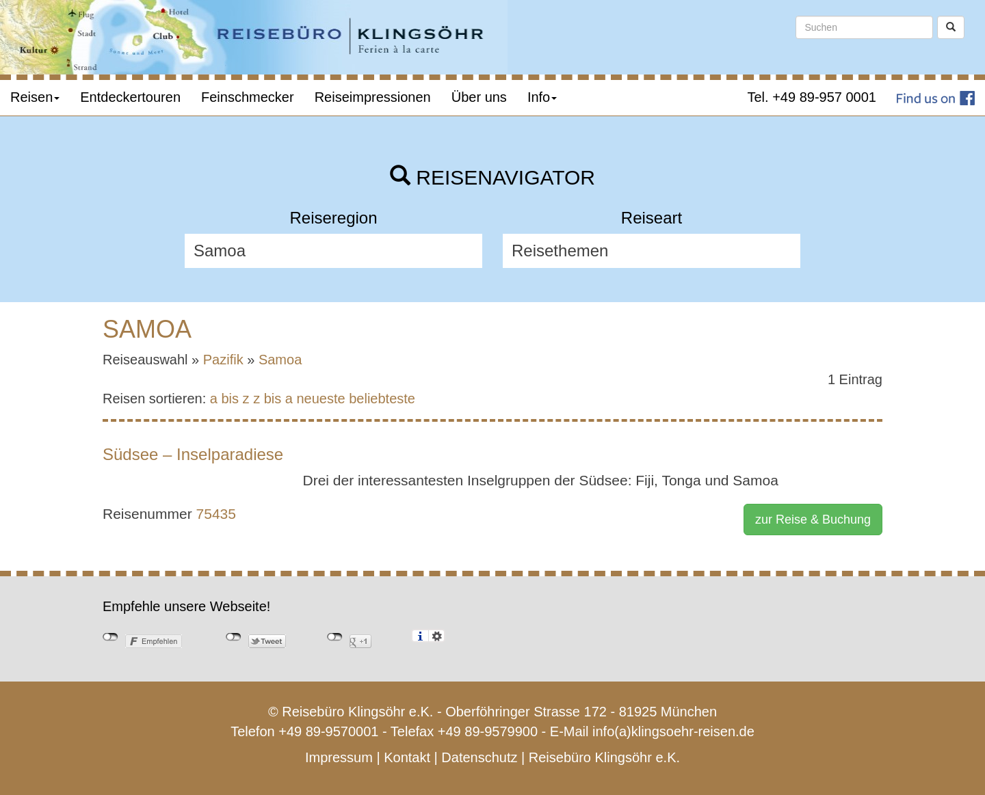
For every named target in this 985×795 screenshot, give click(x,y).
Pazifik (223, 359)
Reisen (35, 97)
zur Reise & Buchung (813, 519)
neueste (321, 398)
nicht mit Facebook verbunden (110, 637)
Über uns (479, 97)
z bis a (273, 398)
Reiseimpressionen (373, 97)
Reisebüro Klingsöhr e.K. (604, 757)
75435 (216, 514)
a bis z (230, 398)
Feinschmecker (247, 97)
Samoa (280, 359)
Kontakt (407, 757)
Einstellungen (436, 636)
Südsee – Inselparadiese (193, 454)
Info (542, 97)
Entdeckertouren (130, 97)
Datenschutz (479, 757)
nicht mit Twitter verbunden (233, 637)
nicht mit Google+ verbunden (335, 637)
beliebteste (382, 398)
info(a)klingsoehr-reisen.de (673, 731)
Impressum (339, 757)
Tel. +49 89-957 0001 (812, 97)
